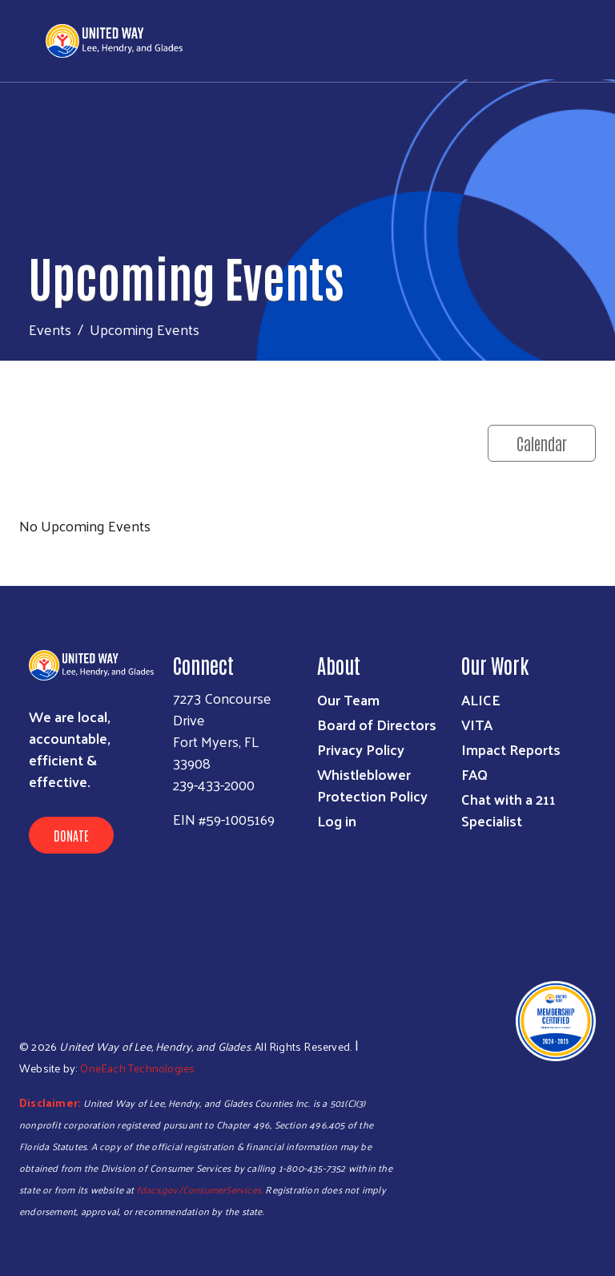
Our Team (348, 699)
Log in (336, 820)
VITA (476, 724)
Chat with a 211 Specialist (508, 809)
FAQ (474, 773)
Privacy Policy (360, 749)
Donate (71, 835)
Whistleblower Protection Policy (372, 784)
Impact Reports (511, 749)
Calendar (542, 443)
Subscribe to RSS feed (25, 555)
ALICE (480, 699)
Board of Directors (376, 724)
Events (50, 329)
